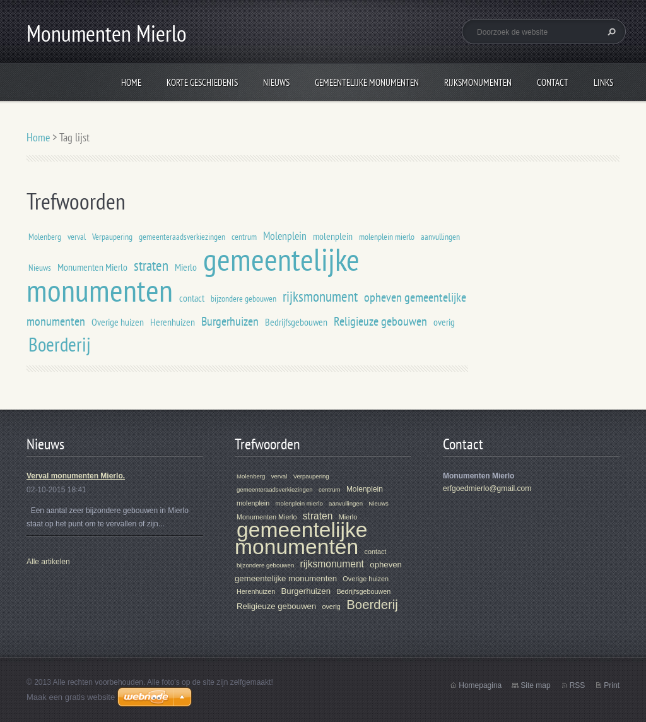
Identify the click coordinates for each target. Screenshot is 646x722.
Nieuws (276, 82)
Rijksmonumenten (478, 82)
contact (191, 298)
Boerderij (59, 344)
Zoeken (610, 31)
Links (603, 82)
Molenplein (285, 235)
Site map (535, 685)
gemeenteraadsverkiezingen (182, 236)
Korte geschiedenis (202, 82)
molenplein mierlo (386, 236)
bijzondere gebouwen (243, 298)
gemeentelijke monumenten (301, 538)
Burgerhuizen (230, 321)
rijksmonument (320, 296)
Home (131, 82)
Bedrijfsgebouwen (296, 322)
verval (77, 236)
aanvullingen (440, 236)
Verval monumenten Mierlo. (75, 475)
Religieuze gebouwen (380, 321)
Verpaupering (112, 236)
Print (612, 685)
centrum (244, 236)
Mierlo (186, 267)
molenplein (333, 236)
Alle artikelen (48, 561)
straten (151, 265)
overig (444, 322)
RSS (577, 685)
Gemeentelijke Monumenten (367, 82)
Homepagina (480, 685)
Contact (552, 82)
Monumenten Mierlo (92, 267)
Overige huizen (117, 322)
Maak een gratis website (70, 697)
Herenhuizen (172, 322)
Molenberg (44, 236)
